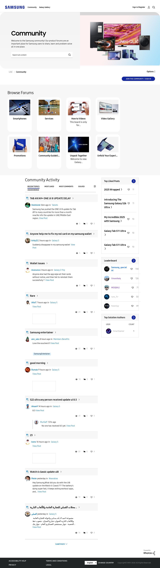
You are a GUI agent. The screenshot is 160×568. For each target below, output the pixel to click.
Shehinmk (35, 205)
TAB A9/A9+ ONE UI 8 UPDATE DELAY (50, 198)
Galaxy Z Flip (59, 270)
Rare (32, 295)
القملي (34, 514)
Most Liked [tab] (49, 186)
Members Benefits (61, 339)
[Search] (41, 55)
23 (31, 435)
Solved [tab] (81, 186)
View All (120, 181)
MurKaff (43, 422)
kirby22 (34, 240)
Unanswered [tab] (33, 190)
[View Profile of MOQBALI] (115, 287)
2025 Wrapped (112, 189)
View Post (43, 218)
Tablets (55, 205)
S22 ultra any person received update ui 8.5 (53, 399)
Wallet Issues (37, 263)
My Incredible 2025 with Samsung (114, 219)
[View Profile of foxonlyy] (115, 306)
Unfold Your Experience (107, 155)
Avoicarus (35, 270)
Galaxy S (55, 240)
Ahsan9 (34, 406)
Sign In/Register (138, 7)
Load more (60, 544)
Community (32, 7)
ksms (33, 442)
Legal (48, 565)
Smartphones (19, 118)
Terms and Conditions (56, 561)
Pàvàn (34, 478)
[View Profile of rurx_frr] (114, 297)
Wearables (53, 478)
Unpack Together (78, 155)
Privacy (12, 565)
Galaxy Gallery (44, 7)
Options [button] (150, 71)
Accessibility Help (17, 561)
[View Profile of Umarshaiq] (116, 278)
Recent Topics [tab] (34, 186)
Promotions (20, 155)
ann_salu (35, 339)
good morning (37, 363)
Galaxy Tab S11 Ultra (115, 230)
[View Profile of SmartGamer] (118, 331)
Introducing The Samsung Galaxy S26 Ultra (115, 203)
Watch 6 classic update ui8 (44, 471)
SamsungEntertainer (42, 354)
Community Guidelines (49, 155)
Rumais (34, 370)
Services (49, 118)
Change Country (106, 563)
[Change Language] (91, 563)
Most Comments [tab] (66, 186)
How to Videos (78, 118)
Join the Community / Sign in (138, 79)
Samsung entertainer (41, 332)
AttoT (33, 302)
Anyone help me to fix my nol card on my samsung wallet (61, 233)
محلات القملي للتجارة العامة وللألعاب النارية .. (53, 507)
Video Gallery (108, 118)
